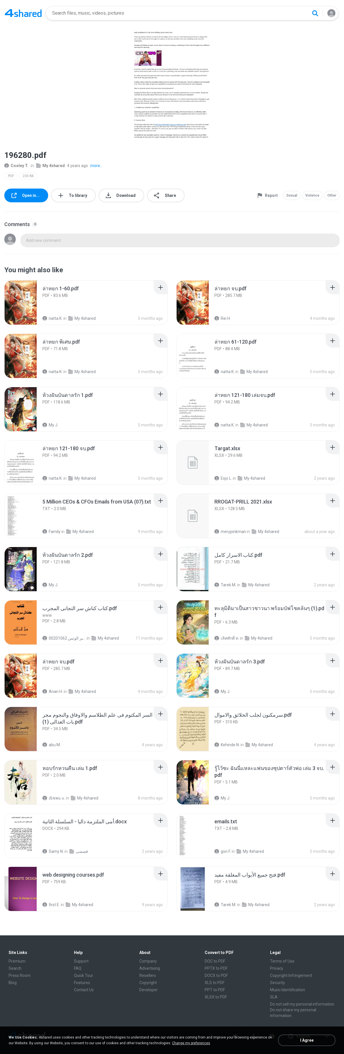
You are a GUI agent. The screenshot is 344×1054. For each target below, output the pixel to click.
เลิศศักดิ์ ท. (226, 638)
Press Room (20, 975)
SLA (273, 997)
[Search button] (315, 13)
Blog (13, 982)
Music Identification (287, 990)
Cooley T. (16, 165)
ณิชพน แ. (53, 798)
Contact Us (84, 990)
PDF (11, 176)
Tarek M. (225, 585)
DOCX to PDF (216, 975)
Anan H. (52, 691)
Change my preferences (191, 1043)
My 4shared (50, 165)
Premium (17, 961)
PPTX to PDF (216, 968)
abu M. (51, 744)
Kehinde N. (227, 744)
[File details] (27, 303)
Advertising (149, 968)
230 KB (28, 176)
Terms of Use (282, 961)
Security (277, 982)
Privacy (276, 968)
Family (51, 531)
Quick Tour (83, 975)
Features (82, 982)
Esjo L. (223, 478)
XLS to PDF (214, 982)
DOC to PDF (215, 961)
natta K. (52, 318)
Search (15, 968)
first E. (51, 904)
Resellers (147, 975)
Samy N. (53, 851)
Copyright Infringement (291, 975)
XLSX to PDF (216, 997)
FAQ (77, 968)
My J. (50, 425)
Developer (148, 990)
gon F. (222, 851)
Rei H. (222, 318)
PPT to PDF (215, 990)
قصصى (78, 851)
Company (148, 961)
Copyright (148, 982)
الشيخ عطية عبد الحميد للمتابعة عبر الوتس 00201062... (64, 638)
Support (81, 961)
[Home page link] (23, 13)
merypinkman (230, 531)
